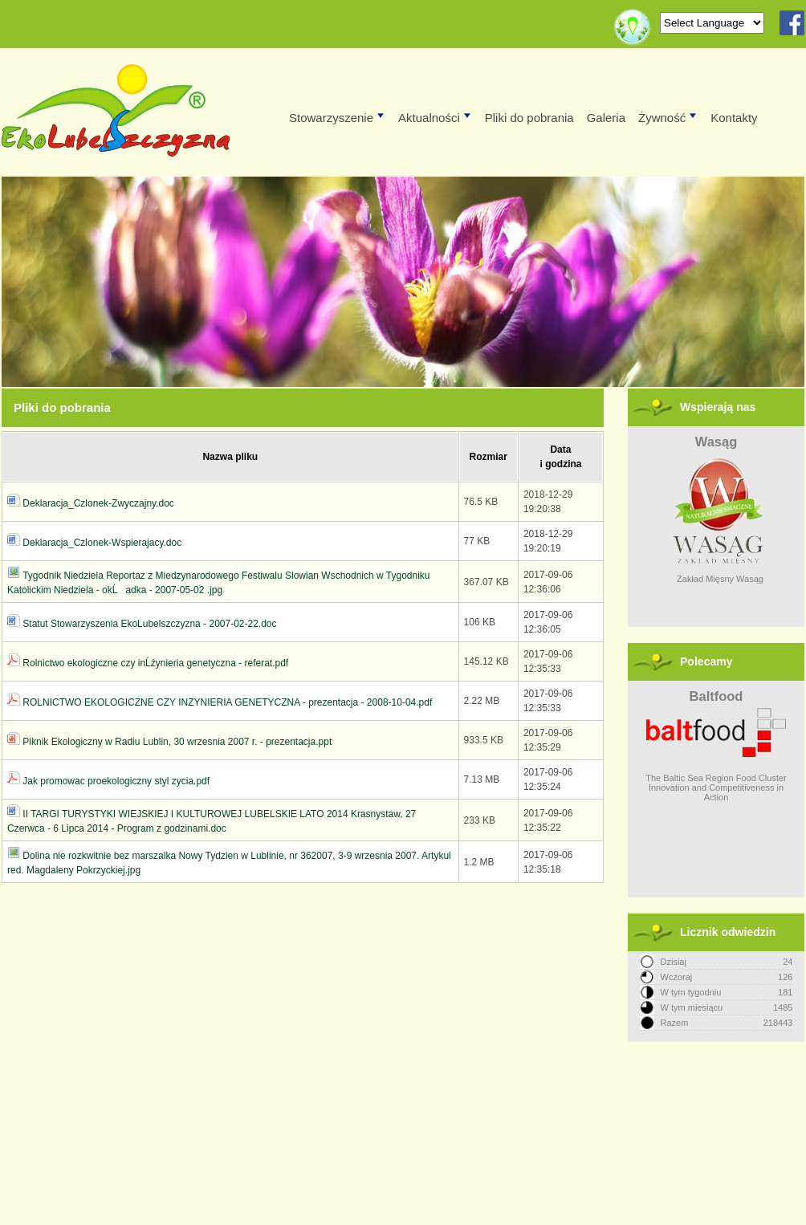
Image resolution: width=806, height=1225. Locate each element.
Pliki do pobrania (529, 117)
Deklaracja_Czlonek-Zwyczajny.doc (98, 503)
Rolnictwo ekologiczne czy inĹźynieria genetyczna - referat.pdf (155, 663)
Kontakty (733, 117)
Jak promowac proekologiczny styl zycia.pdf (116, 781)
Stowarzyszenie (337, 117)
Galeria (606, 117)
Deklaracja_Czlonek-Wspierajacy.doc (101, 542)
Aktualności (435, 117)
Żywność (668, 117)
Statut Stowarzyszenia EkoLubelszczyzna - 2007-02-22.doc (149, 623)
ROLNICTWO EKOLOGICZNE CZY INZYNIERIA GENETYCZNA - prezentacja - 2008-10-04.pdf (227, 702)
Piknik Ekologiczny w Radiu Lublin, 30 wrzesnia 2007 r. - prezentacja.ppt (177, 741)
